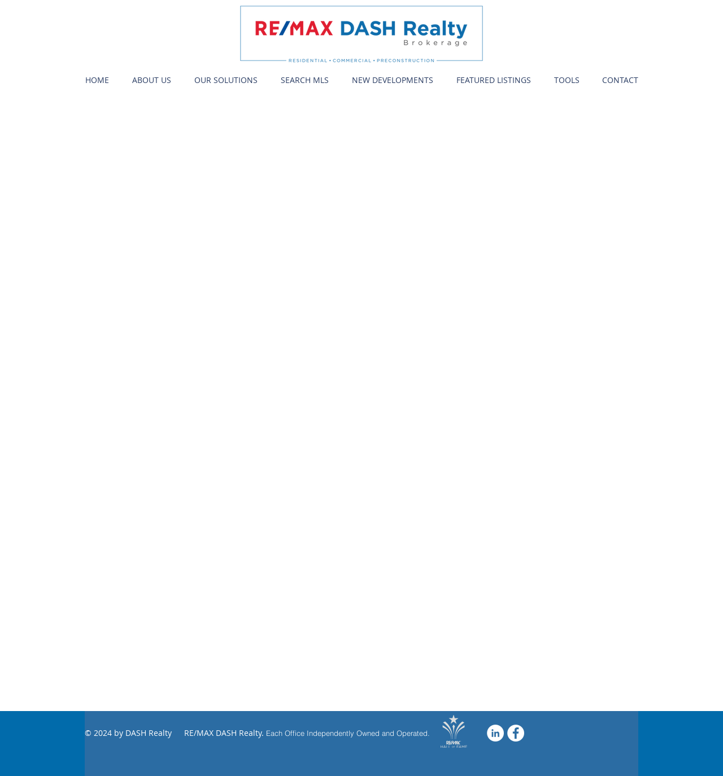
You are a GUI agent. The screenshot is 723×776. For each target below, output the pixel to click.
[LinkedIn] (495, 733)
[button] (151, 80)
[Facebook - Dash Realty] (515, 733)
